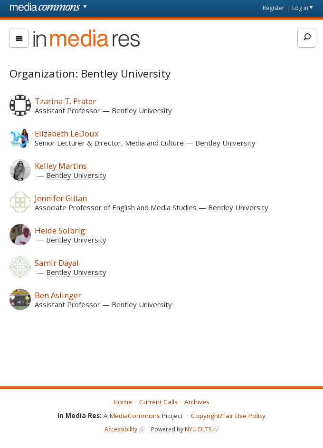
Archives (196, 402)
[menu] (19, 38)
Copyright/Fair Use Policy (228, 415)
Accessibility (120, 429)
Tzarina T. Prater (65, 101)
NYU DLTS (198, 429)
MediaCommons (135, 415)
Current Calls (158, 402)
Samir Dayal (57, 262)
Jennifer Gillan (61, 198)
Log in (300, 8)
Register (274, 8)
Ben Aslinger (58, 295)
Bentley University (142, 110)
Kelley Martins (61, 165)
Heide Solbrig (60, 230)
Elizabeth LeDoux (67, 133)
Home (123, 402)
